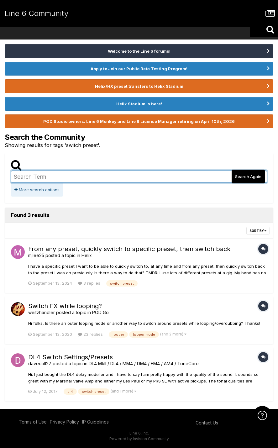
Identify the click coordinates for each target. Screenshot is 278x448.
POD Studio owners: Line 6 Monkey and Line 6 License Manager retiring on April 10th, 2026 (139, 121)
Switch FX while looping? (65, 306)
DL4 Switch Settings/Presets (70, 357)
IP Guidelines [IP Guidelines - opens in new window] (95, 421)
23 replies (90, 334)
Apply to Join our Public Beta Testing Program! (139, 68)
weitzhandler (41, 312)
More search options (37, 189)
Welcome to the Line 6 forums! (139, 51)
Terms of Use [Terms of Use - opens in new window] (33, 421)
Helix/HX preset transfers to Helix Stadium (139, 86)
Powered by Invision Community (139, 438)
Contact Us (207, 422)
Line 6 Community (36, 13)
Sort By (257, 231)
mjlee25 (36, 255)
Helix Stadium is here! (139, 103)
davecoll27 (39, 363)
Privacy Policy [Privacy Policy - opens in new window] (64, 421)
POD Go (100, 312)
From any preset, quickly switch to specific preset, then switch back (129, 249)
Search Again (248, 176)
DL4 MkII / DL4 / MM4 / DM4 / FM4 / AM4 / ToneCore (144, 363)
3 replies (89, 283)
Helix (86, 255)
